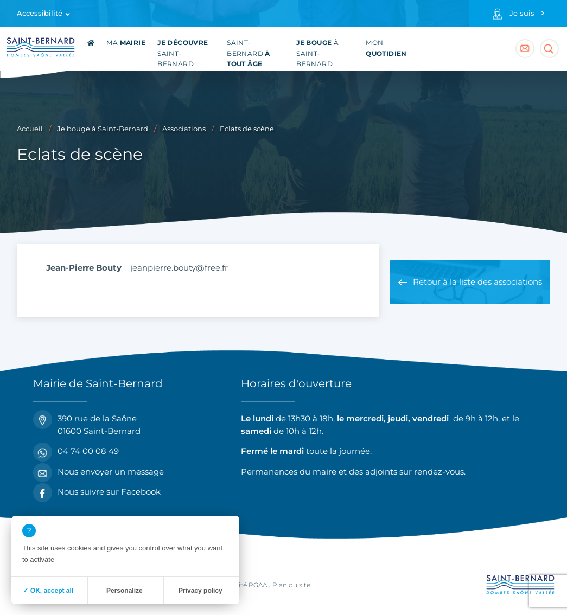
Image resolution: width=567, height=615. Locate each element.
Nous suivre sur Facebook (97, 492)
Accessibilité (39, 13)
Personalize (124, 590)
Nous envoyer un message (98, 472)
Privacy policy (200, 590)
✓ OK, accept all (48, 590)
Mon (386, 48)
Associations (184, 129)
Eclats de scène (247, 129)
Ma (125, 43)
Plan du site (291, 585)
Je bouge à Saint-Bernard (102, 129)
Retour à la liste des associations (477, 282)
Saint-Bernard (182, 53)
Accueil (30, 129)
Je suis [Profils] (521, 13)
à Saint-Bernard (317, 53)
